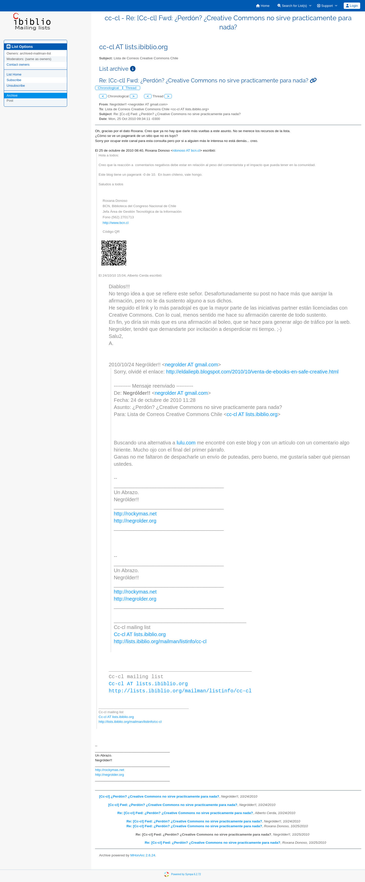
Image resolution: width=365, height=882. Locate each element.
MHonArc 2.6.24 (142, 855)
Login (352, 6)
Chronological (109, 88)
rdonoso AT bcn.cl (186, 150)
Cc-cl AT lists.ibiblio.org (140, 634)
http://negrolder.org (135, 521)
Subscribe (14, 80)
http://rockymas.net (135, 513)
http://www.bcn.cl (116, 223)
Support (325, 6)
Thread (131, 88)
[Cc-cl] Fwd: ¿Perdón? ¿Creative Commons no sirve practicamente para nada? (172, 805)
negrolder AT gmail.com (191, 364)
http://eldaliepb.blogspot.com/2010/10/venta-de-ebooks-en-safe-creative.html (252, 371)
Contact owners (18, 64)
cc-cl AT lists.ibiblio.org (252, 414)
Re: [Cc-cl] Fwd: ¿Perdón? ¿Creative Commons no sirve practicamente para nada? (185, 813)
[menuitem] (262, 5)
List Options (20, 47)
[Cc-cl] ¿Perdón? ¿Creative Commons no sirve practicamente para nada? (159, 796)
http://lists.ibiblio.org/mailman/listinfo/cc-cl (160, 641)
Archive (12, 95)
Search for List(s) (292, 6)
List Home (14, 74)
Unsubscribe (16, 85)
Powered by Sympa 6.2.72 (186, 874)
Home (262, 6)
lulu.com (186, 442)
